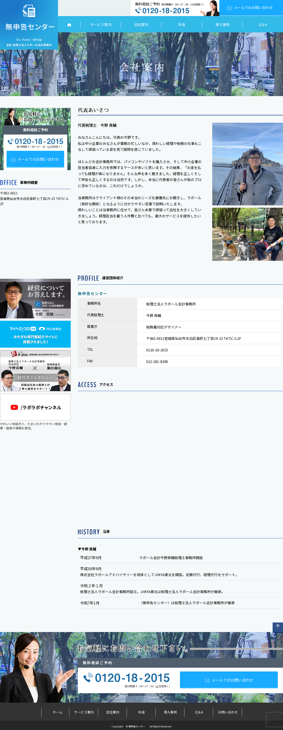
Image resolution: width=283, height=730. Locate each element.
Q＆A (263, 24)
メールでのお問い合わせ (253, 7)
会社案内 (141, 24)
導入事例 (222, 24)
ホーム (55, 711)
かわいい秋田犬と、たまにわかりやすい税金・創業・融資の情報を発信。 (35, 412)
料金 (181, 24)
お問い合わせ (228, 711)
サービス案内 (100, 24)
